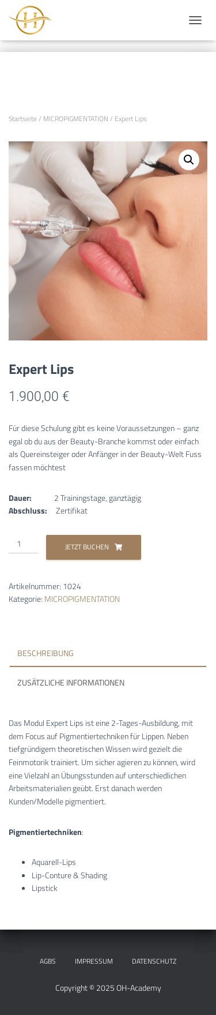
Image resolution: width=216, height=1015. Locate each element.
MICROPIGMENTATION (75, 118)
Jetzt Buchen (87, 546)
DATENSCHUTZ (154, 961)
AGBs (48, 961)
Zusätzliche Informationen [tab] (70, 682)
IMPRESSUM (94, 961)
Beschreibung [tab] (45, 653)
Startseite (23, 118)
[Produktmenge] (23, 544)
